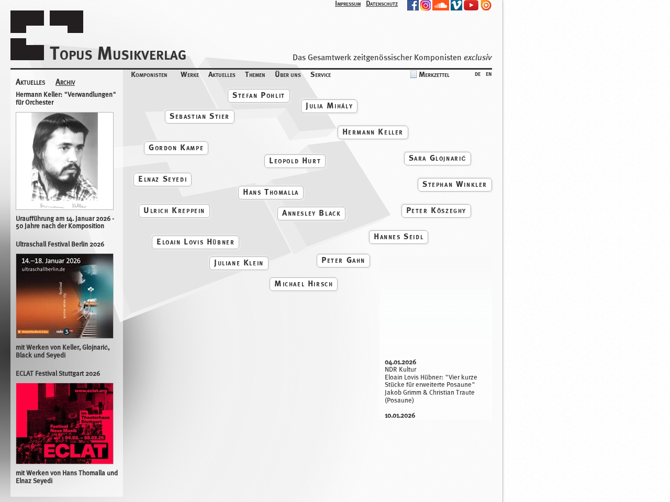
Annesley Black (311, 213)
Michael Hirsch (303, 283)
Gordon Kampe (176, 147)
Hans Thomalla (271, 192)
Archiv (65, 82)
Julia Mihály (329, 105)
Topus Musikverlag (118, 53)
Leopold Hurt (295, 160)
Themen (255, 74)
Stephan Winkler (454, 184)
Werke (190, 74)
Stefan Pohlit (258, 95)
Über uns (288, 74)
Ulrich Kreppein (174, 210)
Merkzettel (434, 74)
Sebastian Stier (200, 116)
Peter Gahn (343, 260)
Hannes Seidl (398, 236)
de (478, 73)
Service (320, 74)
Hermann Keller (373, 132)
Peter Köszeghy (436, 210)
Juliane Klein (239, 262)
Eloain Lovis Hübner (195, 242)
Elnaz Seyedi (162, 179)
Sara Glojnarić (437, 158)
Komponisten (149, 74)
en (489, 73)
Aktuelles (222, 74)
